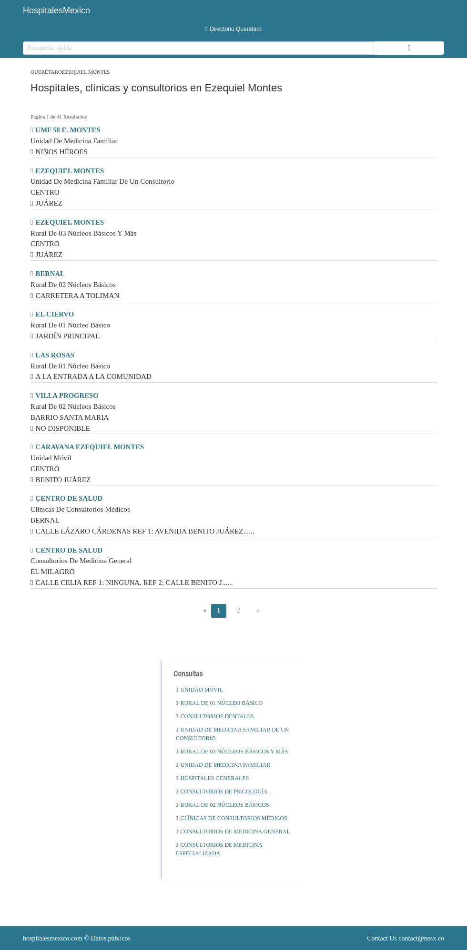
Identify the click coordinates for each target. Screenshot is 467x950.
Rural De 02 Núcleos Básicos (222, 805)
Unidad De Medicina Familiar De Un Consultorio (232, 734)
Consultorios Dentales (215, 716)
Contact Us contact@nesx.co (405, 938)
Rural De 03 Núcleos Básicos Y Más (232, 751)
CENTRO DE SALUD (69, 498)
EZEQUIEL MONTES (70, 171)
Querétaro (46, 72)
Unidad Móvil (199, 689)
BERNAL (50, 273)
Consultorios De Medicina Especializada (219, 849)
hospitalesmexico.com (52, 938)
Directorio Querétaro (233, 29)
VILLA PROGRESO (67, 395)
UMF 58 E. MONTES (68, 130)
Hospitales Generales (212, 778)
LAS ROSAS (55, 355)
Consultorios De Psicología (222, 791)
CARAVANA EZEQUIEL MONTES (90, 447)
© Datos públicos (77, 938)
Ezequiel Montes (86, 72)
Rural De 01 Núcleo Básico (219, 703)
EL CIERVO (55, 314)
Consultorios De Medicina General (233, 831)
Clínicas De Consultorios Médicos (231, 818)
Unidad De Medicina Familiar (223, 765)
